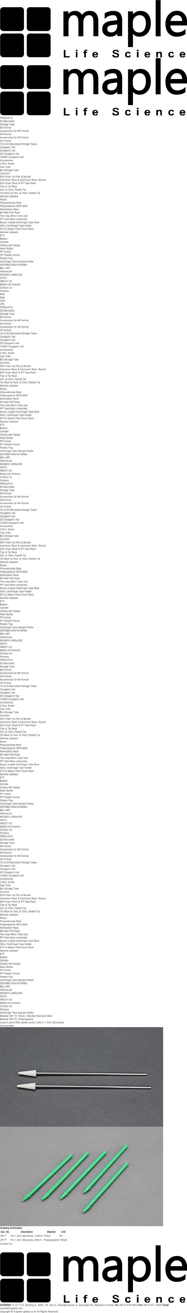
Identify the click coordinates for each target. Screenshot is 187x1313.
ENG (2, 294)
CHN (2, 300)
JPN (2, 303)
